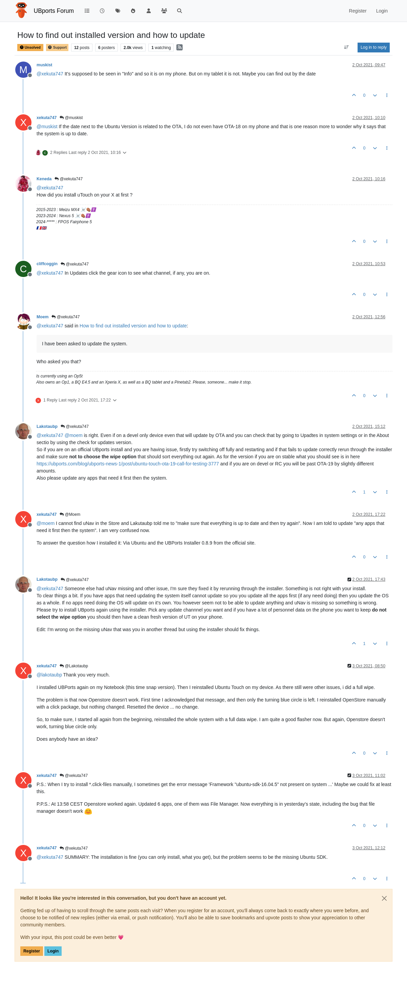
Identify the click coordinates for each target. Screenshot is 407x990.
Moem (42, 317)
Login (53, 951)
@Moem (70, 514)
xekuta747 (47, 117)
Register (31, 951)
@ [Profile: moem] (74, 435)
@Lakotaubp (74, 666)
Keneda (44, 179)
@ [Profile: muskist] (47, 126)
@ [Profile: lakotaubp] (49, 674)
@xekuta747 (69, 179)
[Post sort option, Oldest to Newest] (346, 47)
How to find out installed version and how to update (133, 325)
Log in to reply (374, 47)
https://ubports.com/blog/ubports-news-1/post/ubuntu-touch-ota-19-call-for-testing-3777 (128, 463)
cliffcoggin (47, 263)
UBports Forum (54, 10)
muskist (44, 65)
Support (57, 47)
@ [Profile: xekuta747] (50, 73)
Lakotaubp (47, 426)
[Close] (384, 898)
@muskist (71, 117)
